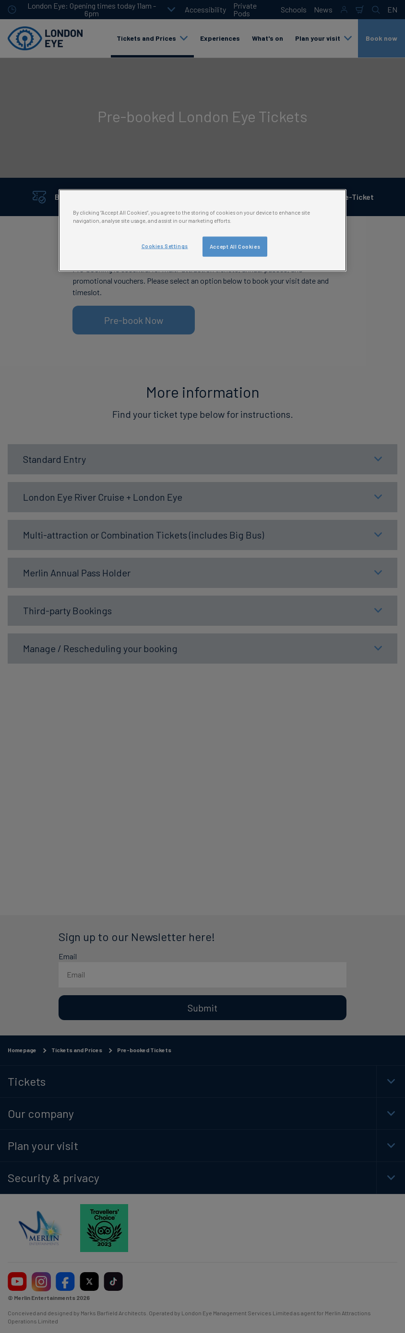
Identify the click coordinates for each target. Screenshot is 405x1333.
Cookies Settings (165, 246)
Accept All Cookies (235, 246)
